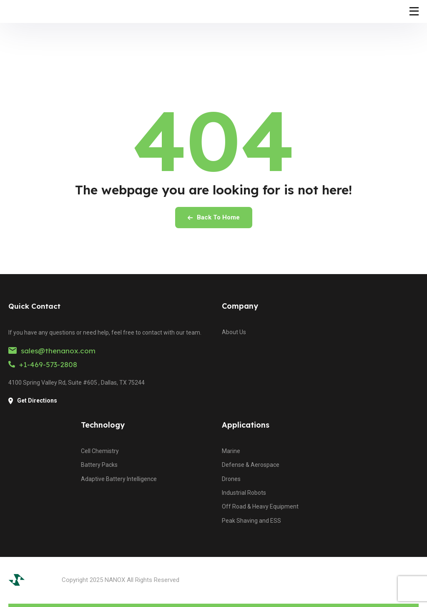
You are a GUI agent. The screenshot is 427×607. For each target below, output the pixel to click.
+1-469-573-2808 (42, 364)
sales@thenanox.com (51, 350)
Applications (245, 425)
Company (240, 306)
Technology (103, 425)
